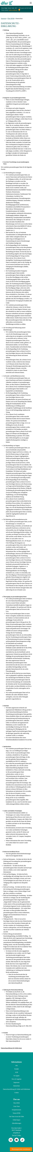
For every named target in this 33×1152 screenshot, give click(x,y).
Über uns (16, 1099)
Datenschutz (16, 1086)
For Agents (16, 1075)
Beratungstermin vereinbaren (21, 1149)
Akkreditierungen (16, 1123)
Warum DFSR (16, 1113)
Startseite (3, 18)
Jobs (16, 1065)
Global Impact (16, 1120)
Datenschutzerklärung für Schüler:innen (11, 1048)
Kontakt (16, 1069)
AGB (16, 1072)
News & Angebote (16, 1079)
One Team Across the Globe (16, 1116)
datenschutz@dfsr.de (16, 983)
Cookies (16, 1092)
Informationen (16, 1062)
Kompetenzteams (16, 1109)
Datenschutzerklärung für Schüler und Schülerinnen (16, 1089)
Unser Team (16, 1106)
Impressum (16, 1082)
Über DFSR (11, 18)
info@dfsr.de (16, 1133)
